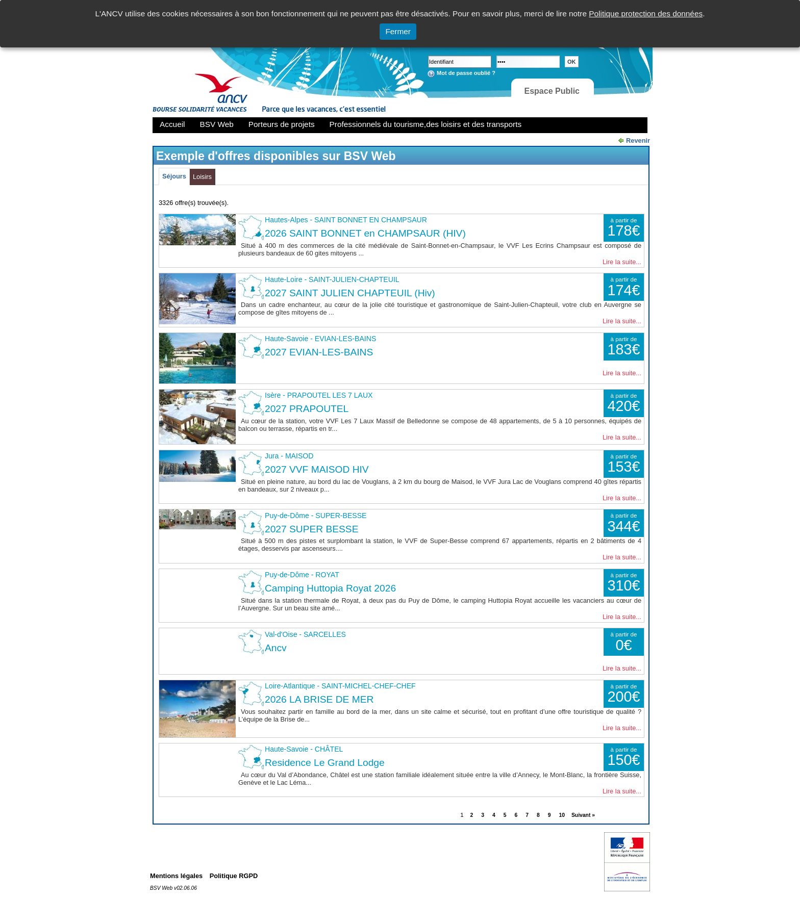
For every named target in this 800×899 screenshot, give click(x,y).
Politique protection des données (646, 13)
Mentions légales (176, 876)
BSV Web (217, 124)
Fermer (398, 31)
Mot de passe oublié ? (466, 73)
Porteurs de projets (281, 124)
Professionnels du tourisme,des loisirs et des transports (425, 124)
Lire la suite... (622, 262)
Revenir (638, 140)
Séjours (174, 176)
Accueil (172, 124)
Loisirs (202, 177)
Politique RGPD (234, 876)
